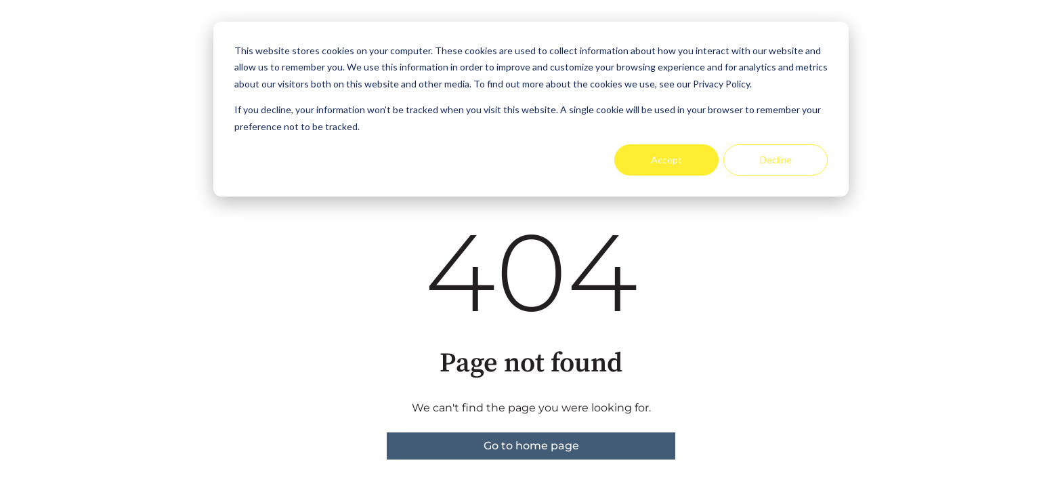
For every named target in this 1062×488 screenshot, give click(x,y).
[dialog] (531, 109)
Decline (776, 159)
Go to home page (531, 445)
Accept (666, 159)
